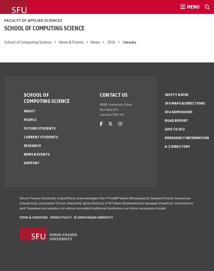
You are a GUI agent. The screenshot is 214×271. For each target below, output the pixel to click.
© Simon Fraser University (93, 217)
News (95, 42)
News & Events (71, 42)
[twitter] (110, 124)
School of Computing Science (44, 28)
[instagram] (120, 124)
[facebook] (101, 124)
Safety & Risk (176, 94)
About (29, 111)
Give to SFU (175, 129)
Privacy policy (61, 217)
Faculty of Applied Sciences (33, 20)
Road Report (176, 120)
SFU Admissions (178, 112)
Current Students (41, 137)
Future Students (39, 128)
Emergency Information (187, 138)
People (30, 119)
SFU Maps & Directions (185, 103)
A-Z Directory (177, 146)
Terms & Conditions (34, 217)
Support (32, 163)
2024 (111, 42)
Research (32, 145)
